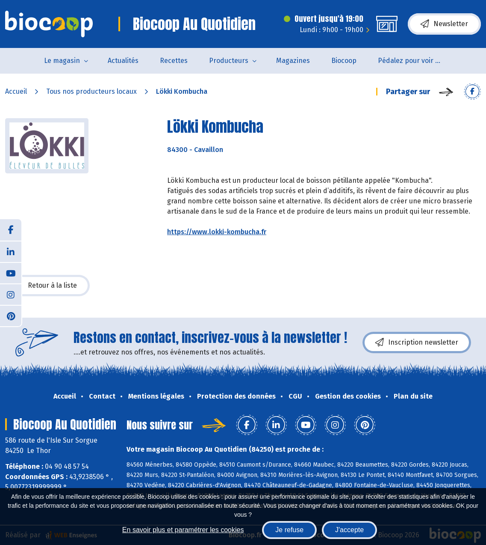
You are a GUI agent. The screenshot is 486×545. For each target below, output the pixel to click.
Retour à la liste (47, 285)
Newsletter (444, 24)
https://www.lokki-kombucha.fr (216, 232)
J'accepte (349, 529)
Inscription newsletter (416, 342)
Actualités (123, 61)
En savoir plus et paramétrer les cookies (183, 529)
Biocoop (343, 61)
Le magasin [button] (62, 61)
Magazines (293, 61)
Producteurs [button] (228, 61)
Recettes (174, 61)
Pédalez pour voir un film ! (415, 61)
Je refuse (289, 529)
